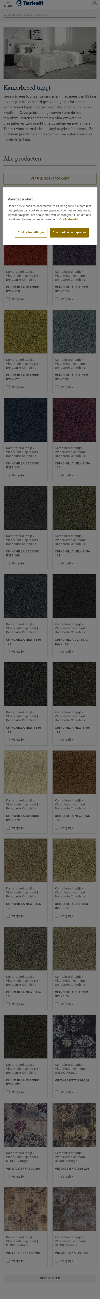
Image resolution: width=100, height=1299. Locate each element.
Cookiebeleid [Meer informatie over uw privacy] (68, 219)
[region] (50, 216)
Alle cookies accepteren (69, 232)
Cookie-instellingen (31, 232)
